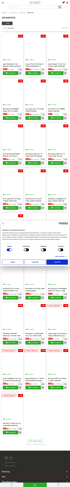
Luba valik (35, 262)
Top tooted (11, 28)
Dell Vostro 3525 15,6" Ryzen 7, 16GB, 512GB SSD (57, 380)
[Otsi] (35, 7)
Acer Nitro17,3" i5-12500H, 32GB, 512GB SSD (56, 110)
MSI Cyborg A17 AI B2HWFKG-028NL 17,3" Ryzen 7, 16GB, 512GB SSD (57, 291)
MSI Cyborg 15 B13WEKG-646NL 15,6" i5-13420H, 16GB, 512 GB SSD (11, 111)
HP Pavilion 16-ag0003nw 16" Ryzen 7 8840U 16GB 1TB (57, 200)
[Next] (66, 28)
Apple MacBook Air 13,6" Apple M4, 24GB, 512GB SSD (12, 65)
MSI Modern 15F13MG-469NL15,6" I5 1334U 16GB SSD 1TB (11, 336)
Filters (7, 23)
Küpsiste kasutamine (9, 466)
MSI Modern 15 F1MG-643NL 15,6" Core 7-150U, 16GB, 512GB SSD (34, 336)
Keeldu (13, 262)
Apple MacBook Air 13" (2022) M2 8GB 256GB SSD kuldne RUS (34, 381)
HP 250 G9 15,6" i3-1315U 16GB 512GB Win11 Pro (11, 290)
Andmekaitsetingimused (10, 462)
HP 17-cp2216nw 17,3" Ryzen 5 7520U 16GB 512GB (12, 200)
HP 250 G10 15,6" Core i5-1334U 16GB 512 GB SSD (33, 200)
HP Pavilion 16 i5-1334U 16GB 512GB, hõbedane (34, 290)
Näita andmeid (60, 256)
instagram (6, 458)
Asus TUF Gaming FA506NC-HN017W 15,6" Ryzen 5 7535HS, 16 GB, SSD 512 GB (11, 156)
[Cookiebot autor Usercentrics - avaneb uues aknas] (60, 223)
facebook (11, 458)
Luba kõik (57, 262)
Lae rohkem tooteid (36, 441)
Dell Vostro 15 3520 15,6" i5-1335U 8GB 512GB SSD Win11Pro (12, 425)
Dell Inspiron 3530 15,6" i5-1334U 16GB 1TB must (56, 155)
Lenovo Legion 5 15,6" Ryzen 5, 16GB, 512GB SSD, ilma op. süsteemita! (57, 336)
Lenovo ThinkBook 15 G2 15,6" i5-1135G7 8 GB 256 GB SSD (12, 380)
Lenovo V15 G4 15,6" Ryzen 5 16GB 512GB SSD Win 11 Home (34, 66)
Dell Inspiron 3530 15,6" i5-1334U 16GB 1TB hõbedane (33, 155)
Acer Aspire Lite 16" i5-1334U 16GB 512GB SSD (34, 110)
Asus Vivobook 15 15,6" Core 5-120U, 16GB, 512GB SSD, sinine (57, 66)
